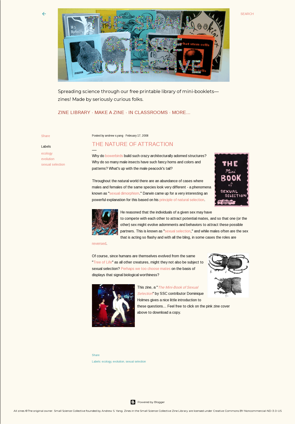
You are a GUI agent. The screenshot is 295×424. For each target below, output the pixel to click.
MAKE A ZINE (109, 112)
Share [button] (45, 136)
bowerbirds (113, 156)
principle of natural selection (181, 200)
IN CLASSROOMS (148, 112)
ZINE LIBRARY (74, 112)
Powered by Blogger (147, 402)
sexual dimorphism (124, 193)
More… (181, 112)
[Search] (247, 13)
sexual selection (53, 164)
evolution (47, 159)
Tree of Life (102, 262)
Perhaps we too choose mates (146, 269)
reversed (99, 244)
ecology (47, 153)
